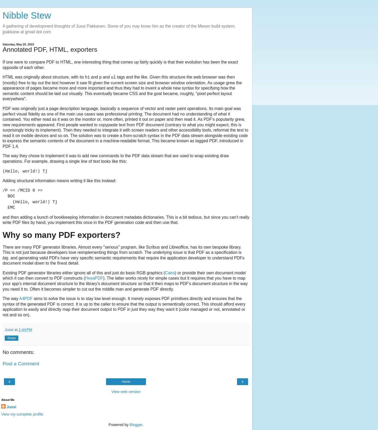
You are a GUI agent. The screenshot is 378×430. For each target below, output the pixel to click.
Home (126, 382)
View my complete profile (22, 414)
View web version (126, 392)
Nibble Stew (27, 15)
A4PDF (26, 298)
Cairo (170, 273)
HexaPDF (94, 278)
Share (11, 338)
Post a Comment (21, 363)
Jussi (11, 407)
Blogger (136, 425)
